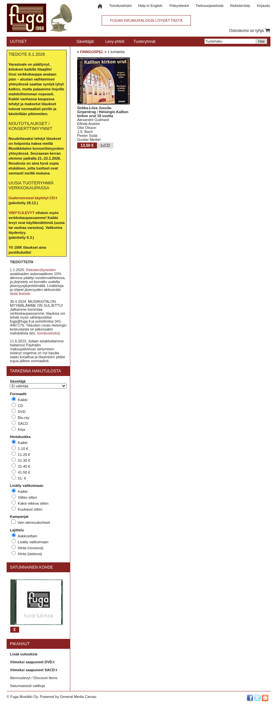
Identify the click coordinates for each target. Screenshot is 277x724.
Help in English (150, 6)
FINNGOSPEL (91, 52)
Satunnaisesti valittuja (27, 686)
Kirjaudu (263, 6)
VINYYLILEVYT (21, 213)
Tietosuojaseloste (210, 6)
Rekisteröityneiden (41, 270)
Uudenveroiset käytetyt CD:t (33, 198)
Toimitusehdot (120, 6)
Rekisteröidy (240, 6)
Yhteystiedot (179, 6)
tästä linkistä (20, 294)
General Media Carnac (78, 697)
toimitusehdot (48, 333)
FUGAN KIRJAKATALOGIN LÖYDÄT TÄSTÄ (146, 20)
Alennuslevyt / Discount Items (33, 678)
